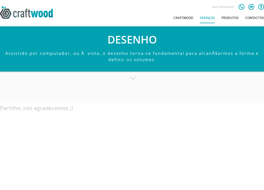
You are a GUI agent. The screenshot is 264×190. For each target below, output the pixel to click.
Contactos (254, 18)
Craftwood (183, 18)
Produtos (230, 18)
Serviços (207, 18)
